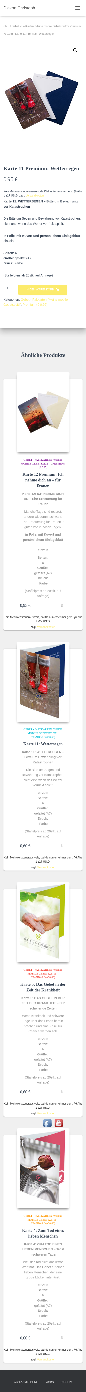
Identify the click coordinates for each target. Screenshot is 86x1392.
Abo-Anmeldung (26, 1382)
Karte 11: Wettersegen (43, 744)
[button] (75, 50)
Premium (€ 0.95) (35, 304)
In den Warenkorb (40, 289)
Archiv (66, 1382)
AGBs (50, 1382)
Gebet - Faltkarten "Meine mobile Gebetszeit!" (39, 26)
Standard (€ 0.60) (43, 737)
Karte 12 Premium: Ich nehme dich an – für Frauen (43, 480)
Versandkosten (35, 195)
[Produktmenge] (9, 288)
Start (6, 26)
